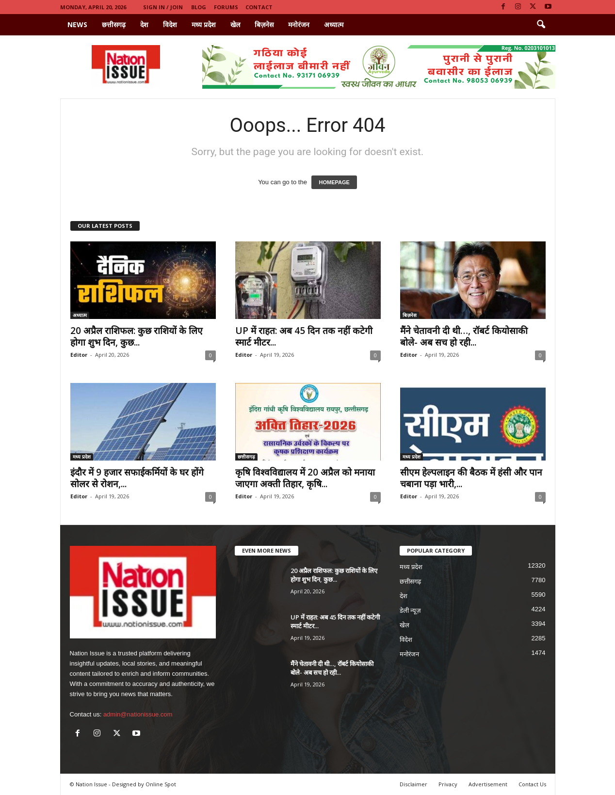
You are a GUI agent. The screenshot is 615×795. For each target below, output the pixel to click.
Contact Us (532, 784)
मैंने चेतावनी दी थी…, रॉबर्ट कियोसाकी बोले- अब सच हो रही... (464, 336)
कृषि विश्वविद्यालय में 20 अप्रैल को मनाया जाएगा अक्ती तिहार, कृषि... (305, 478)
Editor (78, 354)
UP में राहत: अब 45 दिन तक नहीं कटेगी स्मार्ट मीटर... (303, 336)
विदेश (170, 24)
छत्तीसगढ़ (114, 24)
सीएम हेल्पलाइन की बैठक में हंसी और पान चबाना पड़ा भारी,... (471, 478)
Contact (259, 7)
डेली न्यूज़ (410, 610)
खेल (235, 24)
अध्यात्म (333, 24)
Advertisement (488, 784)
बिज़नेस (264, 24)
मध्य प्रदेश (204, 24)
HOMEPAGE (334, 182)
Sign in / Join (163, 7)
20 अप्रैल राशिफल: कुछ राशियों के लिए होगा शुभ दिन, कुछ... (136, 336)
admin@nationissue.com (138, 714)
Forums (226, 7)
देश (144, 24)
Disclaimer (413, 784)
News (77, 24)
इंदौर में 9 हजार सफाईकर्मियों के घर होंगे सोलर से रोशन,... (137, 478)
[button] (540, 24)
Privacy (447, 784)
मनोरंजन (298, 24)
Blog (198, 7)
